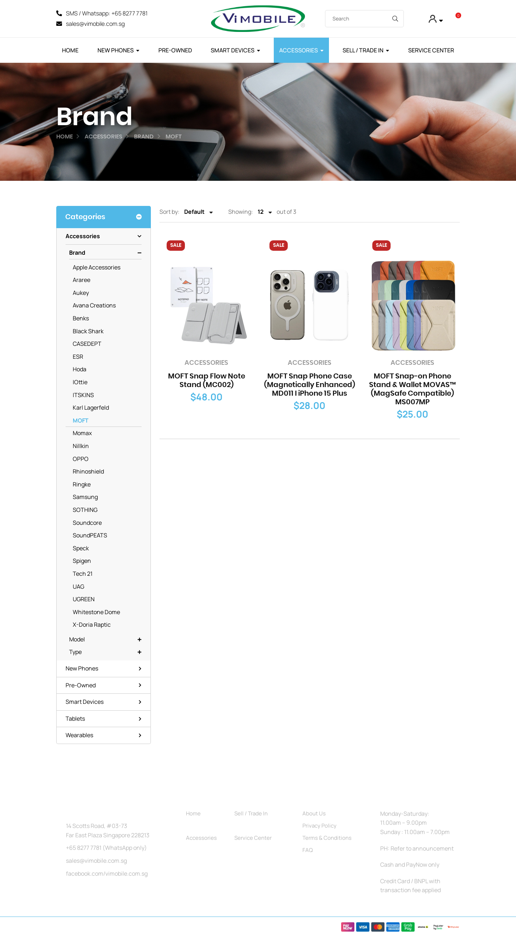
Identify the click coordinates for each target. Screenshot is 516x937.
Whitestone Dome (96, 612)
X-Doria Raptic (92, 625)
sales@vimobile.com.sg (96, 861)
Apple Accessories (96, 267)
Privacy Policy (319, 825)
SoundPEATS (90, 536)
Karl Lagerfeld (91, 408)
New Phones (115, 50)
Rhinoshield (88, 472)
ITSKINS (83, 395)
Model (77, 639)
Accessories (298, 50)
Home (70, 50)
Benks (81, 318)
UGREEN (84, 599)
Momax (82, 433)
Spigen (82, 561)
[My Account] (416, 19)
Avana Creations (94, 306)
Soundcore (87, 523)
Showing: (240, 212)
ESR (78, 357)
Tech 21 (82, 574)
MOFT (81, 420)
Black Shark (88, 331)
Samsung (85, 497)
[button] (435, 19)
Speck (81, 548)
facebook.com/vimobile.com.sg (107, 873)
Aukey (81, 293)
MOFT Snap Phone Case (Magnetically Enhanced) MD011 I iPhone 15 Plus (309, 385)
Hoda (79, 369)
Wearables (79, 735)
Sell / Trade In (363, 50)
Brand (77, 253)
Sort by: (169, 212)
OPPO (81, 459)
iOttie (80, 382)
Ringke (82, 484)
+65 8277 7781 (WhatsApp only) (106, 848)
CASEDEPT (87, 344)
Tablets (75, 718)
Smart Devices (232, 50)
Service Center (431, 50)
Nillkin (81, 446)
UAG (78, 586)
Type (75, 652)
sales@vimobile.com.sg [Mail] (95, 24)
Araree (81, 280)
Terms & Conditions (327, 838)
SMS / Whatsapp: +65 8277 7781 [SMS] (107, 13)
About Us (314, 813)
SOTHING (85, 510)
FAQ (307, 850)
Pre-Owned (175, 50)
